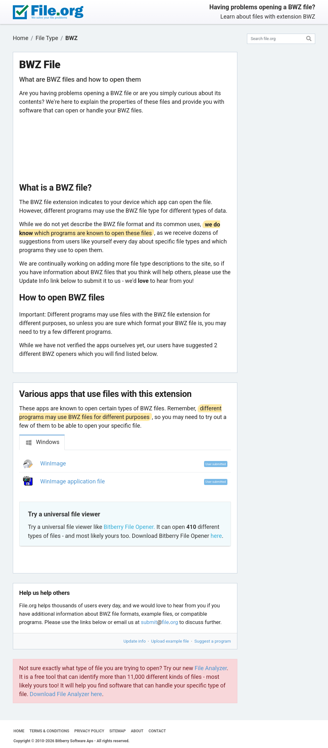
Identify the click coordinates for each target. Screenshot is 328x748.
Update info (135, 641)
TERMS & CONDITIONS (49, 731)
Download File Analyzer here (66, 694)
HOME (18, 731)
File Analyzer (211, 668)
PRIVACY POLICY (89, 731)
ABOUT (137, 731)
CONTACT (157, 731)
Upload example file (170, 641)
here (216, 535)
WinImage (53, 463)
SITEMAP (117, 731)
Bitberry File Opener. (129, 526)
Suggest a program (212, 641)
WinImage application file (72, 481)
